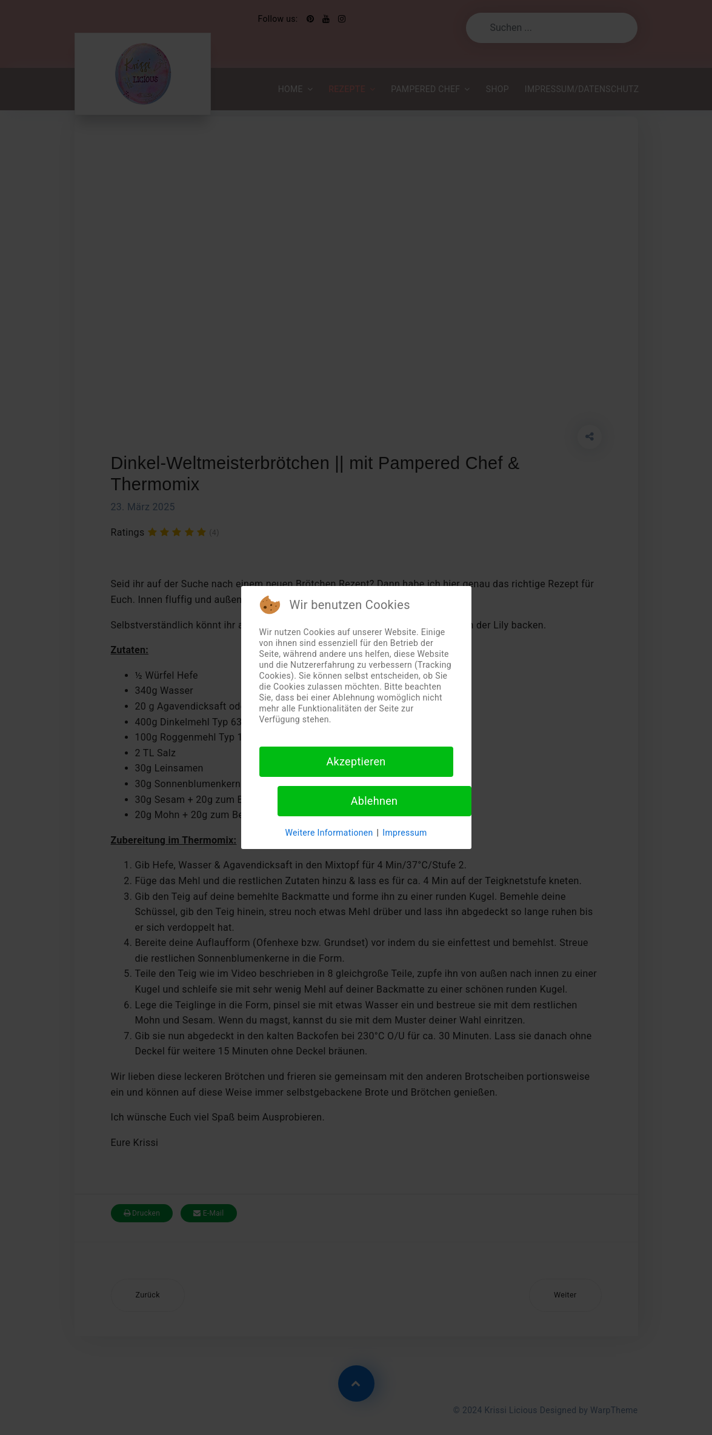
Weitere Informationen (329, 832)
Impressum (404, 832)
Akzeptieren (355, 761)
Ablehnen (374, 800)
